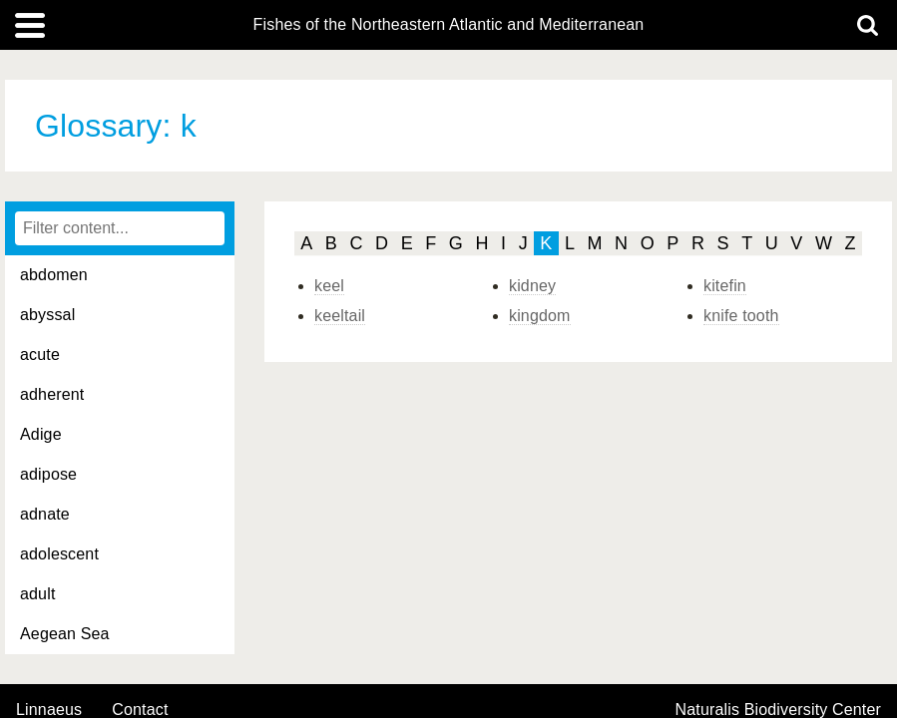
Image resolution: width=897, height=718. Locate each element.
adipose (48, 474)
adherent (52, 394)
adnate (45, 514)
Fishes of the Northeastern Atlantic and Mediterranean (449, 25)
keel (329, 285)
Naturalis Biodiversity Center (778, 710)
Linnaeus (49, 710)
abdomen (54, 274)
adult (38, 593)
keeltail (339, 315)
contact (140, 709)
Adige (41, 434)
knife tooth (741, 315)
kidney (532, 285)
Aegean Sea (65, 633)
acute (40, 354)
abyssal (47, 314)
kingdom (540, 315)
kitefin (724, 285)
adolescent (59, 553)
